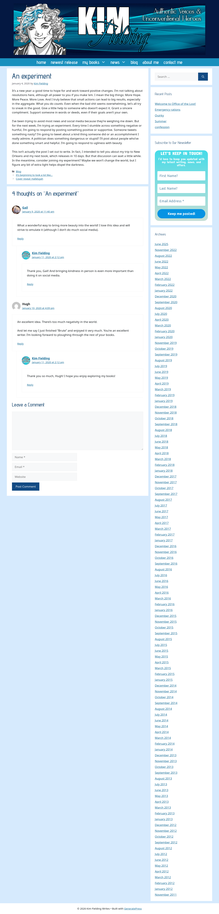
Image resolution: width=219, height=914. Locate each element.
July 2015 (161, 645)
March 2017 (163, 529)
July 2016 (161, 575)
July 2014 (161, 715)
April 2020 (162, 320)
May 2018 (161, 447)
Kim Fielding (41, 253)
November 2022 (166, 250)
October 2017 (164, 488)
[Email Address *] (181, 201)
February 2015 (165, 674)
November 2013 (166, 761)
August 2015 (163, 639)
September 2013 (166, 773)
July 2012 (161, 854)
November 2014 (166, 691)
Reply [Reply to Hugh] (20, 343)
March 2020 (163, 325)
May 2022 (161, 267)
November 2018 (166, 412)
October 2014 (164, 697)
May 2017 (161, 517)
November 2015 (166, 622)
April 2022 (162, 273)
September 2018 (166, 424)
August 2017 (163, 500)
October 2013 (164, 767)
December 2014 (165, 685)
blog (134, 62)
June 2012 (161, 860)
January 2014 (164, 749)
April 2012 (162, 871)
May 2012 (161, 866)
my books (95, 62)
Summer (160, 121)
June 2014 (161, 720)
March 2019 (163, 389)
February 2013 (165, 813)
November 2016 (166, 552)
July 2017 (161, 505)
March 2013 (163, 807)
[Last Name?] (181, 188)
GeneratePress (133, 908)
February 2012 (165, 883)
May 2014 (161, 726)
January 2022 (164, 290)
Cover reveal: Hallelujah (29, 178)
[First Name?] (181, 175)
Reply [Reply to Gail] (20, 238)
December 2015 (165, 616)
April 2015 (162, 662)
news (119, 62)
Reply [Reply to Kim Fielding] (30, 284)
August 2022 (163, 256)
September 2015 (166, 633)
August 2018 (163, 430)
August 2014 (163, 709)
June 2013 (161, 790)
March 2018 (163, 459)
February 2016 (165, 604)
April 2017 (162, 523)
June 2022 (161, 261)
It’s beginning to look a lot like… (34, 175)
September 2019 (166, 354)
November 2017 (166, 482)
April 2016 (162, 593)
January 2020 (164, 337)
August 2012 (163, 848)
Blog (18, 171)
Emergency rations (167, 110)
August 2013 (163, 778)
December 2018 (165, 407)
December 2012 (165, 825)
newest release (64, 62)
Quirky (159, 115)
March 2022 (163, 279)
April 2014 (162, 732)
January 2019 (164, 401)
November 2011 (166, 895)
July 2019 (161, 366)
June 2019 (161, 372)
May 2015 (161, 656)
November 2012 (166, 831)
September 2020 (166, 302)
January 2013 (164, 819)
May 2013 (161, 796)
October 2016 (164, 558)
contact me (173, 62)
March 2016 (163, 598)
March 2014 (163, 738)
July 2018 (161, 436)
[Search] (203, 77)
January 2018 (164, 471)
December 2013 (165, 755)
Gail (25, 208)
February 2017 (165, 534)
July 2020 (161, 314)
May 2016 (161, 587)
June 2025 (161, 244)
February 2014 (165, 744)
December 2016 (165, 546)
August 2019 (163, 360)
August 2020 (163, 308)
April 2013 (162, 802)
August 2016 (163, 569)
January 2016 (164, 610)
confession (162, 127)
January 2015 (164, 680)
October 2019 (164, 349)
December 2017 (165, 476)
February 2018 (165, 465)
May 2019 (161, 378)
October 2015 (164, 627)
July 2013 (161, 784)
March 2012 (163, 877)
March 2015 (163, 668)
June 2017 (161, 511)
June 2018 (161, 442)
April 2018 (162, 453)
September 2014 (166, 703)
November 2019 (166, 343)
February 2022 (165, 285)
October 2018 (164, 418)
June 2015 (161, 651)
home (41, 62)
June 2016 (161, 581)
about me (151, 62)
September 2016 (166, 563)
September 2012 (166, 842)
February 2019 (165, 395)
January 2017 (164, 540)
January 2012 (164, 889)
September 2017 (166, 494)
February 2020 (165, 331)
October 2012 (164, 836)
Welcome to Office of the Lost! (175, 104)
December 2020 (165, 296)
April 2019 (162, 383)
